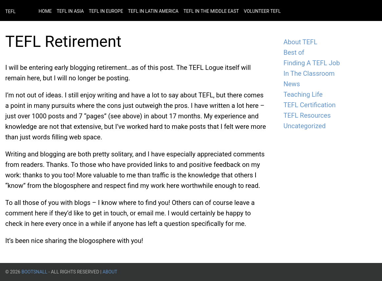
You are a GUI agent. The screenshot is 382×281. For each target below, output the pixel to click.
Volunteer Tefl (262, 11)
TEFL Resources (307, 115)
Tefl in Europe (106, 11)
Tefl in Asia (70, 11)
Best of (293, 52)
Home (45, 11)
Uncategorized (304, 126)
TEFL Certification (309, 105)
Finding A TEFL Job (311, 63)
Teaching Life (303, 94)
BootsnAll (34, 271)
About (109, 271)
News (291, 84)
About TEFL (300, 42)
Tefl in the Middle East (211, 11)
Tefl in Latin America (153, 11)
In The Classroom (309, 73)
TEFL (10, 11)
